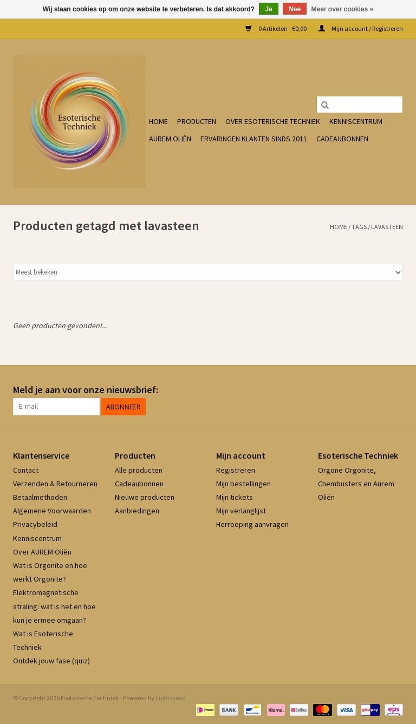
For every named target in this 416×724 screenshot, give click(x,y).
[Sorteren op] (208, 272)
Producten (196, 121)
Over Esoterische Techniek (272, 121)
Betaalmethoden (40, 497)
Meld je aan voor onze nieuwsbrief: (85, 389)
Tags (359, 227)
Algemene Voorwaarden (52, 511)
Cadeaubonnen (342, 139)
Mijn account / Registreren (360, 28)
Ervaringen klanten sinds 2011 (253, 139)
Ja (268, 9)
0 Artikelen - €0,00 (276, 28)
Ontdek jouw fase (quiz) (51, 661)
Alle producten (138, 470)
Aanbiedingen (137, 511)
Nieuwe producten (144, 497)
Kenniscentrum (355, 121)
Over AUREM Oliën (42, 552)
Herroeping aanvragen (252, 524)
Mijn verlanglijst (241, 511)
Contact (25, 470)
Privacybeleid (35, 524)
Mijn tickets (234, 497)
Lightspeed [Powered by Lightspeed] (170, 698)
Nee (295, 9)
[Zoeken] (359, 104)
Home (158, 121)
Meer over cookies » (342, 9)
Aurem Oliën (170, 139)
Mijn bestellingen (243, 483)
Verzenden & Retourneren (55, 483)
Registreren (235, 470)
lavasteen (387, 227)
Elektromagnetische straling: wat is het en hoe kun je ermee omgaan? (54, 606)
